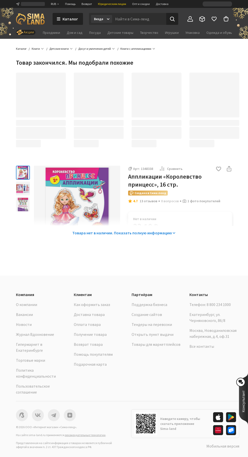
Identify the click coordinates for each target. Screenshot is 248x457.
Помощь (70, 4)
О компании (26, 304)
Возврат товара (88, 344)
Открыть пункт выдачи (152, 334)
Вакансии (24, 314)
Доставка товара (89, 314)
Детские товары (120, 32)
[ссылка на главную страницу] (30, 19)
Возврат (87, 4)
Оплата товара (87, 324)
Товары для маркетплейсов (156, 344)
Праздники (51, 32)
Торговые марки (30, 360)
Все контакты (201, 346)
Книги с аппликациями (135, 49)
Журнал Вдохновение (35, 334)
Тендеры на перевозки (152, 324)
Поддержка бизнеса (149, 304)
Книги (36, 49)
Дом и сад (75, 32)
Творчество (149, 32)
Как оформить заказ (92, 304)
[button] (218, 169)
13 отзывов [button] (148, 201)
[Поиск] (172, 19)
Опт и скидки (141, 4)
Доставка (162, 4)
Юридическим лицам (112, 4)
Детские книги (59, 49)
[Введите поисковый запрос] (139, 19)
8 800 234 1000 (219, 304)
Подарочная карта (90, 364)
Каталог (21, 49)
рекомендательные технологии (85, 435)
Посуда (95, 32)
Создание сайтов (147, 314)
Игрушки (172, 32)
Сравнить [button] (170, 169)
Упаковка (192, 32)
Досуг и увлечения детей (94, 49)
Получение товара (90, 334)
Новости (24, 324)
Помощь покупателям (93, 354)
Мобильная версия (222, 446)
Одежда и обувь (219, 32)
